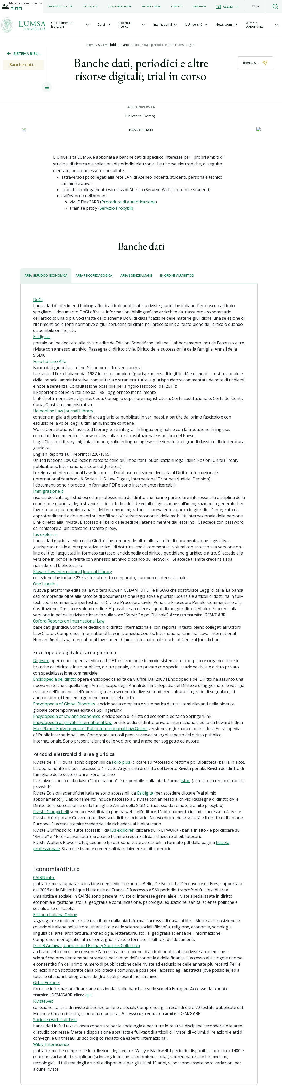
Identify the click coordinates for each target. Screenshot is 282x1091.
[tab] (70, 25)
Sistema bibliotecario (114, 44)
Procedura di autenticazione (128, 202)
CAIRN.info (44, 877)
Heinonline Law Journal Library (63, 411)
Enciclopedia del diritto (54, 679)
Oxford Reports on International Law (68, 621)
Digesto (41, 660)
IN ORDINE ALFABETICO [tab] (177, 275)
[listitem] (60, 6)
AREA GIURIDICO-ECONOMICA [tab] (46, 275)
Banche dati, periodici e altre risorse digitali (164, 44)
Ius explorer (45, 534)
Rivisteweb (43, 1001)
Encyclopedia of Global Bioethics (64, 704)
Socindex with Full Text (55, 1019)
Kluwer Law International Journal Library (72, 571)
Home (91, 44)
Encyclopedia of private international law (72, 722)
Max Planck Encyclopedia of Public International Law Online (90, 728)
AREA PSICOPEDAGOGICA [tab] (94, 275)
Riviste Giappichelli (51, 811)
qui (88, 995)
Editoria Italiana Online (55, 914)
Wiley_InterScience (51, 1044)
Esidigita (41, 336)
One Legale (44, 584)
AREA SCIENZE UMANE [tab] (136, 275)
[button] (256, 6)
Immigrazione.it (48, 491)
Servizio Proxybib (116, 208)
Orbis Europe (46, 982)
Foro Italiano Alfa (49, 361)
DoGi (38, 299)
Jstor (185, 780)
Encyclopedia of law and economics (67, 716)
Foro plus (121, 762)
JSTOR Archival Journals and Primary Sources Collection (86, 945)
